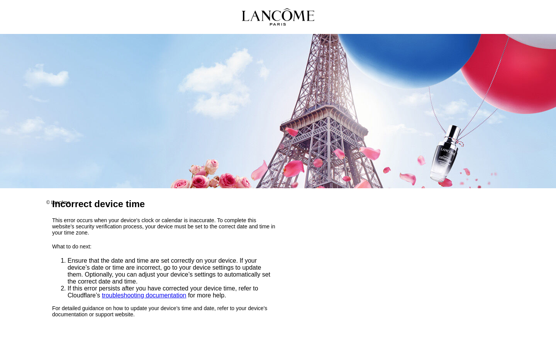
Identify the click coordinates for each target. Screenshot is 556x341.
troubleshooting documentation (144, 295)
